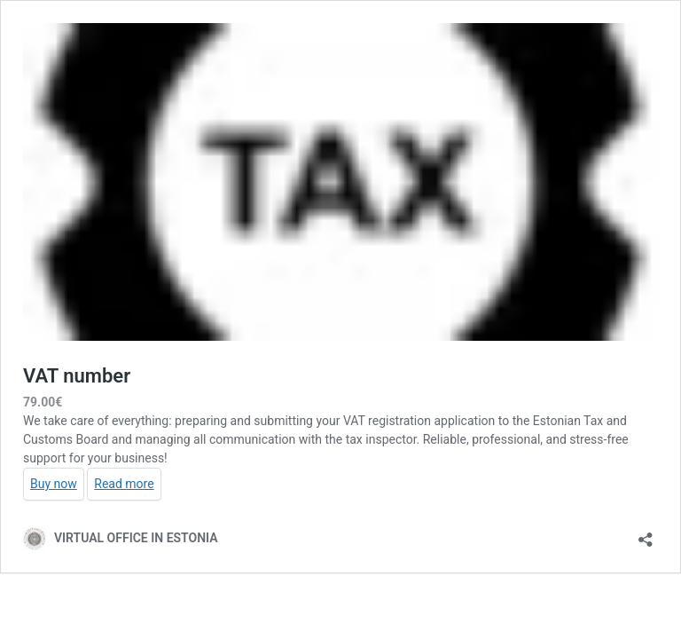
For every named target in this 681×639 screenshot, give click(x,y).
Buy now (53, 484)
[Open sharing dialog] (645, 534)
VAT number (76, 376)
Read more (123, 484)
